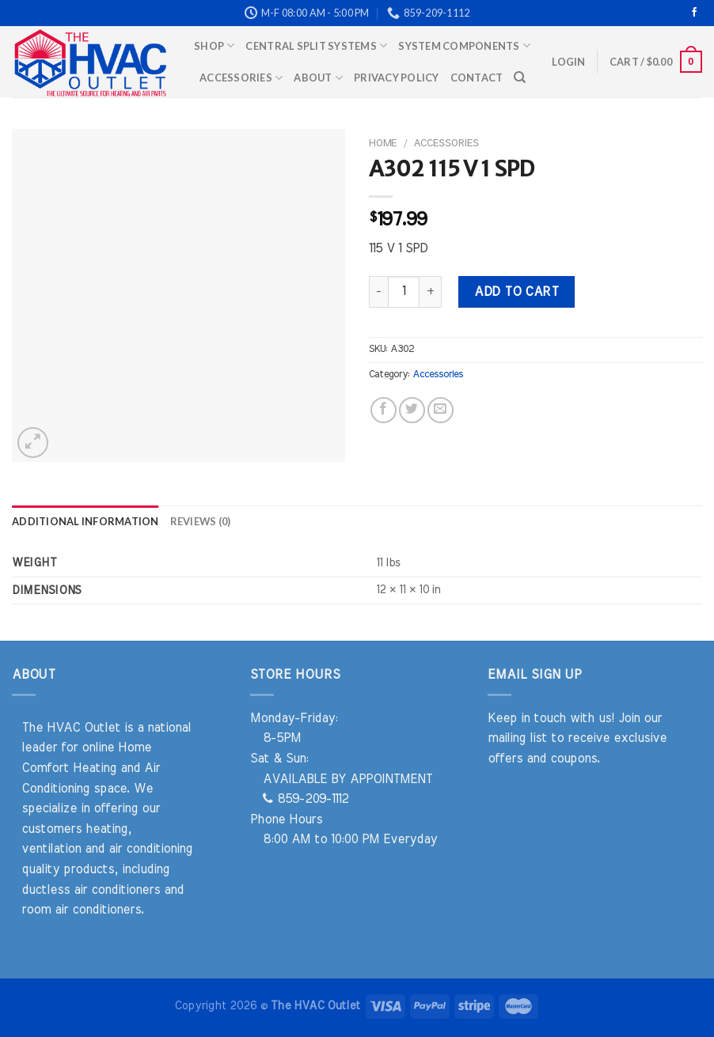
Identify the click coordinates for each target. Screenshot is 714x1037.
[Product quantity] (404, 292)
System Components (464, 45)
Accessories (241, 77)
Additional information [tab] (85, 521)
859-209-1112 (305, 799)
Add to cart (516, 292)
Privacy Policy (396, 77)
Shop (214, 45)
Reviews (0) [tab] (200, 521)
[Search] (520, 77)
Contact (476, 77)
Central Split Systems (316, 45)
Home (383, 143)
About (318, 77)
